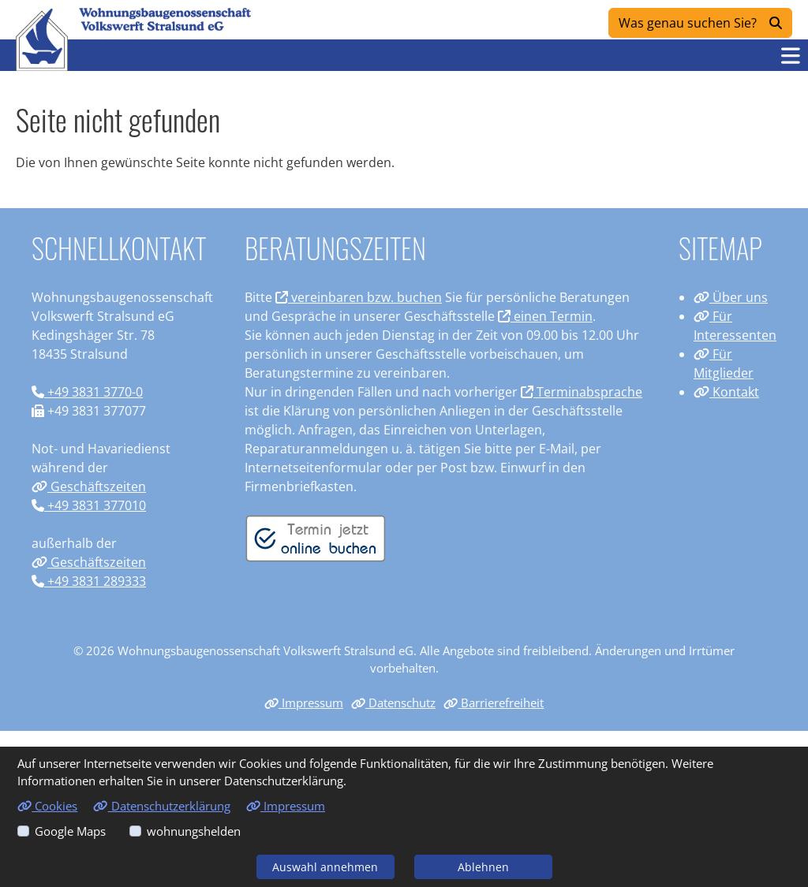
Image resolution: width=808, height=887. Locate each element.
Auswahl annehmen (325, 866)
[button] (790, 55)
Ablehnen (483, 866)
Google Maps (70, 831)
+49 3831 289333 (89, 581)
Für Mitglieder (724, 363)
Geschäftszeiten (89, 486)
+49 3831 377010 (89, 505)
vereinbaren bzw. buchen (358, 297)
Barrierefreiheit (493, 702)
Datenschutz (393, 702)
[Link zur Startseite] (42, 39)
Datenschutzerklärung (161, 806)
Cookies (47, 806)
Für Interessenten (735, 325)
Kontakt (726, 392)
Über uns (731, 297)
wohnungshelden (194, 831)
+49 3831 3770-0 (87, 392)
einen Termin (545, 316)
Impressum (303, 702)
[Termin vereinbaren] (316, 537)
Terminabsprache (581, 392)
